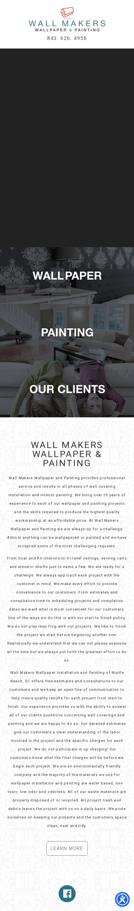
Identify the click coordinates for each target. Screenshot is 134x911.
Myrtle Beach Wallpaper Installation (67, 19)
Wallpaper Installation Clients (67, 389)
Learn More (67, 848)
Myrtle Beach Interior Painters (67, 332)
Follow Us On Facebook (67, 893)
